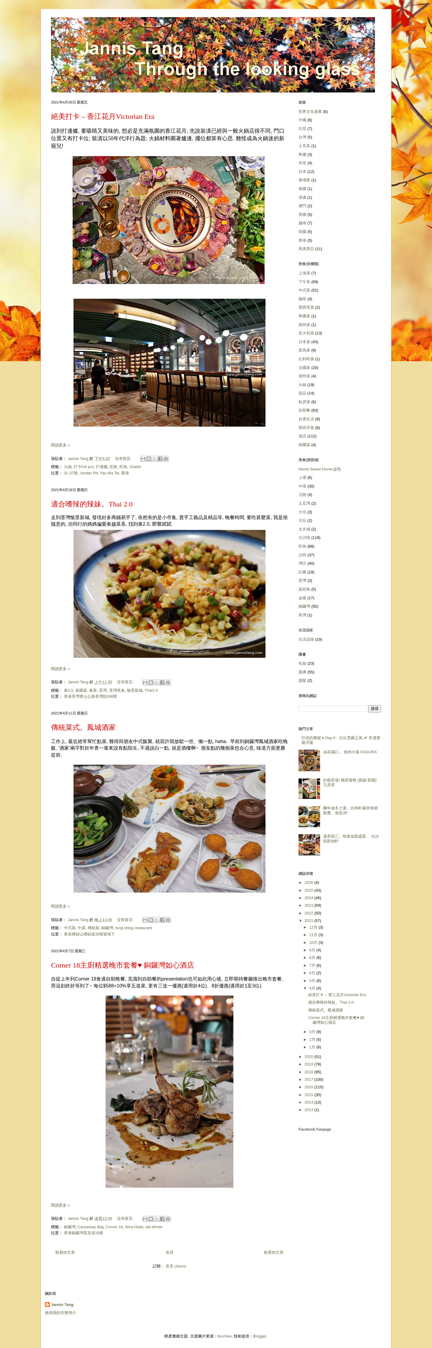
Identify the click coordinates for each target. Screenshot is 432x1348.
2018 (309, 1072)
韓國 (302, 231)
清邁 (302, 197)
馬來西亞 (306, 248)
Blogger (259, 1336)
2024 (309, 898)
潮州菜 (304, 376)
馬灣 (302, 615)
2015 (309, 1095)
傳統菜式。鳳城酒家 (83, 727)
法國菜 (304, 367)
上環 (302, 477)
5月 (312, 980)
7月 (312, 965)
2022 (309, 913)
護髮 (302, 680)
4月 (312, 988)
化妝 (302, 663)
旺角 (123, 466)
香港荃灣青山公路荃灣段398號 (90, 696)
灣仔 (302, 563)
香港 (302, 240)
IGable (135, 466)
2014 (309, 1102)
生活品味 (306, 639)
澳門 (302, 206)
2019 (309, 1064)
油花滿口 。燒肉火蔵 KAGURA (350, 752)
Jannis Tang (62, 1304)
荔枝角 (304, 589)
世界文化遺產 (310, 111)
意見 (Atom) (176, 1266)
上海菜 (304, 273)
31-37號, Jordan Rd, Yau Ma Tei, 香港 (96, 473)
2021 (309, 920)
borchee (225, 1336)
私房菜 (304, 402)
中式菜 (70, 928)
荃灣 (103, 690)
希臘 (302, 154)
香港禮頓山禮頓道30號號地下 (89, 934)
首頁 (169, 1252)
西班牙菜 (306, 427)
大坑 (302, 512)
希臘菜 (304, 316)
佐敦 (113, 466)
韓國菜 (304, 445)
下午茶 (304, 282)
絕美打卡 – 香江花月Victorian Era (102, 116)
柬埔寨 (304, 180)
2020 (309, 1056)
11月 (314, 934)
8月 (312, 957)
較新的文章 (65, 1252)
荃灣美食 (117, 690)
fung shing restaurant (134, 928)
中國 (302, 120)
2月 (312, 1039)
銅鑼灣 (107, 928)
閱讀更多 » (60, 445)
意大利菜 (306, 333)
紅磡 (302, 572)
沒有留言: (124, 458)
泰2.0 (68, 690)
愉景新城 (134, 690)
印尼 (302, 128)
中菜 (82, 928)
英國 (302, 214)
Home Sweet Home (315, 469)
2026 (309, 882)
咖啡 (302, 299)
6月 (312, 973)
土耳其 (304, 146)
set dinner (154, 1227)
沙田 (302, 555)
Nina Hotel (134, 1227)
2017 (309, 1079)
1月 (312, 1047)
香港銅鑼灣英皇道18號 (83, 1233)
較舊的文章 (274, 1252)
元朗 (302, 494)
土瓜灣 (304, 503)
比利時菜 (306, 359)
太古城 (304, 529)
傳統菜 (93, 928)
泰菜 (93, 690)
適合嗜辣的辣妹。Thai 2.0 (92, 504)
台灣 (302, 137)
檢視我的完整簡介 (60, 1312)
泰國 (302, 188)
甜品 (302, 393)
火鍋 (68, 466)
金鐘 (302, 598)
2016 (309, 1087)
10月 (314, 942)
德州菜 (304, 324)
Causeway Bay (91, 1227)
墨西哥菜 (306, 307)
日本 (302, 171)
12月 (314, 927)
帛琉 (302, 163)
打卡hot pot (84, 466)
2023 (309, 905)
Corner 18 (114, 1227)
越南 (302, 223)
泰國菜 (81, 690)
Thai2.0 (151, 690)
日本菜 (304, 342)
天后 (302, 520)
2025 (309, 890)
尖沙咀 (304, 537)
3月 (312, 1031)
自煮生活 (306, 419)
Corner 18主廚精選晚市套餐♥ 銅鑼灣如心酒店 (122, 965)
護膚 (302, 672)
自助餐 (304, 410)
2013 (309, 1110)
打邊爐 (101, 466)
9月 (312, 950)
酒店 (302, 436)
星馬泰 (304, 350)
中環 (302, 486)
